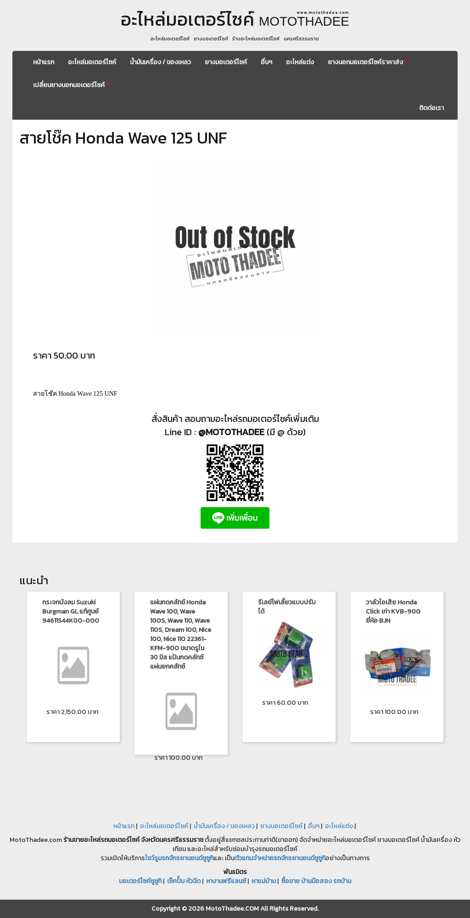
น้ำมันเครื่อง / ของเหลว (160, 62)
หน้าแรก (43, 62)
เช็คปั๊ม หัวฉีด (184, 881)
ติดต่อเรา (431, 108)
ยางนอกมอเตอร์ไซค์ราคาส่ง (367, 62)
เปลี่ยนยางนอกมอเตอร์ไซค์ (71, 85)
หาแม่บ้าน (264, 881)
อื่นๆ (266, 62)
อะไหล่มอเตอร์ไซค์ (92, 62)
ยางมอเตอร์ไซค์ (226, 62)
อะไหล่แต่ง (300, 62)
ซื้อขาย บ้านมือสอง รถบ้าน (316, 881)
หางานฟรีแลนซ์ (226, 881)
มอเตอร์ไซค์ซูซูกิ (140, 881)
